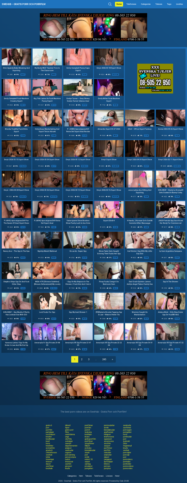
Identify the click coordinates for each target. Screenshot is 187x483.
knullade (49, 465)
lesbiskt (126, 438)
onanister (108, 452)
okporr (106, 454)
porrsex (107, 463)
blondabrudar (109, 427)
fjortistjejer (108, 458)
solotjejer (69, 438)
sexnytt (68, 440)
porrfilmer (89, 422)
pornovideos (128, 463)
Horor (117, 473)
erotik (106, 425)
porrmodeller (109, 422)
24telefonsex (51, 449)
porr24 (87, 427)
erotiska (88, 445)
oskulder (107, 449)
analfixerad (108, 429)
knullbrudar (50, 436)
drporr (48, 461)
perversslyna (70, 454)
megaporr (108, 456)
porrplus (107, 465)
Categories (146, 4)
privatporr (89, 463)
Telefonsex (131, 4)
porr (47, 425)
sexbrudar (69, 447)
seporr (87, 458)
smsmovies (109, 438)
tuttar (48, 454)
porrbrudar (127, 434)
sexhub (126, 447)
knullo (125, 445)
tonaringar (50, 456)
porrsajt (126, 452)
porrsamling (70, 452)
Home (119, 4)
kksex (87, 434)
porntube (126, 458)
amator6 (49, 447)
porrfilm (88, 425)
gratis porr (69, 427)
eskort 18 (89, 456)
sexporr (107, 443)
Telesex (158, 4)
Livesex (109, 473)
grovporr (68, 463)
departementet (71, 443)
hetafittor (49, 443)
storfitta (68, 436)
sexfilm (68, 461)
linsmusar (69, 458)
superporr (108, 436)
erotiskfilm (50, 445)
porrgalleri (127, 429)
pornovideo (127, 465)
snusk (87, 449)
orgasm (68, 449)
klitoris (107, 461)
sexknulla (127, 422)
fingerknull (127, 443)
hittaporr (107, 431)
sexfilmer (127, 425)
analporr (68, 445)
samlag (88, 461)
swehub (49, 452)
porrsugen (127, 427)
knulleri (49, 434)
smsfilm (107, 440)
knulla (67, 465)
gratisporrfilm (90, 436)
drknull (67, 422)
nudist (67, 456)
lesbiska (88, 429)
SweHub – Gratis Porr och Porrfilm (32, 4)
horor (125, 431)
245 (104, 356)
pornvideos (127, 456)
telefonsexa (109, 434)
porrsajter (127, 449)
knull (48, 438)
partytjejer (50, 429)
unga (67, 434)
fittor (67, 429)
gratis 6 (49, 422)
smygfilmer (89, 440)
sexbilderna (70, 431)
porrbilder (127, 461)
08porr (87, 443)
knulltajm (88, 431)
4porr (67, 425)
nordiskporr (50, 431)
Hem (81, 473)
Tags (169, 4)
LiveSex (179, 4)
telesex (49, 458)
